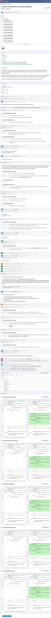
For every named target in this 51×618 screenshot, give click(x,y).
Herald (4, 98)
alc (4, 57)
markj (5, 59)
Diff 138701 (15, 232)
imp (5, 48)
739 (3, 175)
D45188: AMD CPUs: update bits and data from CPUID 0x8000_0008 (26, 107)
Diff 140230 (15, 290)
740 (3, 117)
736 (3, 173)
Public (9, 8)
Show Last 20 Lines (22, 436)
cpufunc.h (6, 387)
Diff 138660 (15, 208)
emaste (5, 56)
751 (3, 226)
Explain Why (5, 361)
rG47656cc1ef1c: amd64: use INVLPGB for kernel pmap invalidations (15, 62)
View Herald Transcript (19, 98)
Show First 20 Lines (7, 398)
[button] (50, 1)
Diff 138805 (15, 255)
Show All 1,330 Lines (15, 398)
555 (3, 181)
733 (3, 333)
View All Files (25, 44)
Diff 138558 (15, 146)
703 (3, 310)
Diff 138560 (15, 156)
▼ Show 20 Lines (23, 398)
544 (3, 121)
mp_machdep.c (7, 382)
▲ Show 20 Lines (7, 436)
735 (3, 115)
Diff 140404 (15, 349)
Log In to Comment (7, 614)
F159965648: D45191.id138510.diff (8, 21)
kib (8, 12)
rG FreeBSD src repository (7, 87)
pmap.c (6, 384)
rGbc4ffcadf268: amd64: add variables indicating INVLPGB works (14, 63)
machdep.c (7, 381)
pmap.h (6, 388)
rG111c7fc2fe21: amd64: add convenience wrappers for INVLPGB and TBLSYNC (17, 64)
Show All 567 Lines (14, 436)
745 (3, 223)
